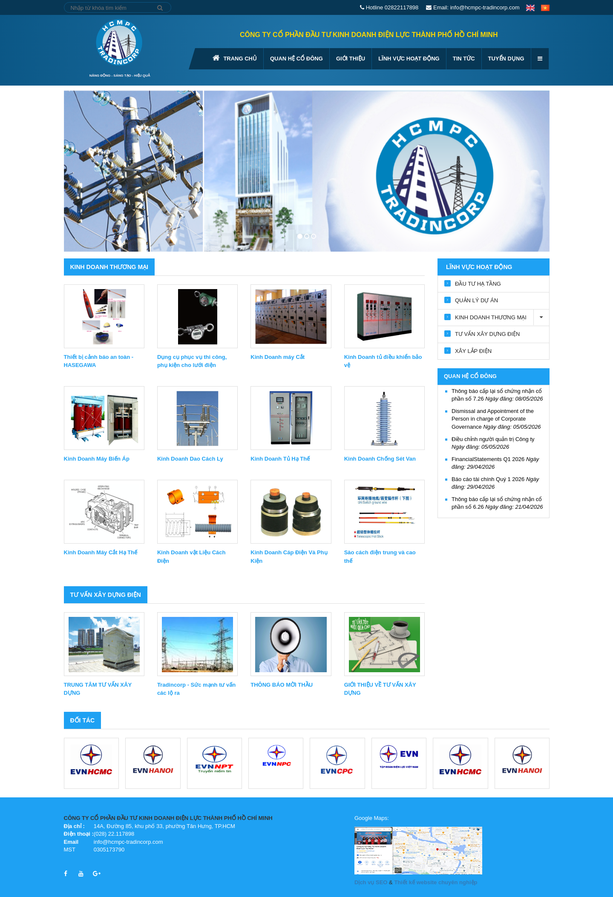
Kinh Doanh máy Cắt (277, 357)
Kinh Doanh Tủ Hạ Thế (280, 459)
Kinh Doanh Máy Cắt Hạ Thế (101, 552)
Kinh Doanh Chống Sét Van (380, 459)
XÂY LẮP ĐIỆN (473, 351)
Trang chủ (235, 58)
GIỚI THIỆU (350, 58)
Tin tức (464, 58)
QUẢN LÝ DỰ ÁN (476, 300)
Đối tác (82, 720)
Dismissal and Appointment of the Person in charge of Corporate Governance (496, 419)
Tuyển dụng (506, 58)
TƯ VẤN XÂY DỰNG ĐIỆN (105, 594)
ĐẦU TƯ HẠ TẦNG (478, 284)
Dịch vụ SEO (370, 882)
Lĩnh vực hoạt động (409, 58)
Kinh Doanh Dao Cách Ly (190, 459)
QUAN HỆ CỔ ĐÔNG (296, 58)
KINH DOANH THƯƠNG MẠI (109, 267)
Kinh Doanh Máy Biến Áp (97, 459)
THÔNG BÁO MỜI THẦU (281, 685)
